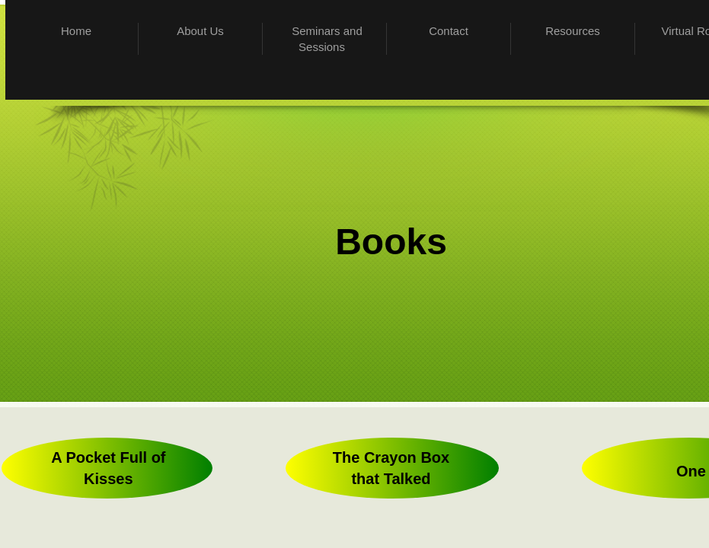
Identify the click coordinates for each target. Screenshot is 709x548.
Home (76, 30)
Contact (448, 30)
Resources (572, 30)
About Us (200, 30)
